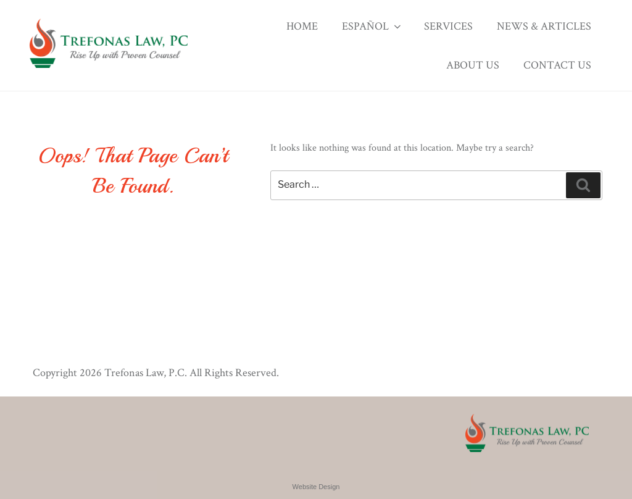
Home (302, 26)
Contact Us (557, 65)
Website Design (316, 486)
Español (372, 26)
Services (448, 26)
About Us (472, 65)
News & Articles (544, 26)
